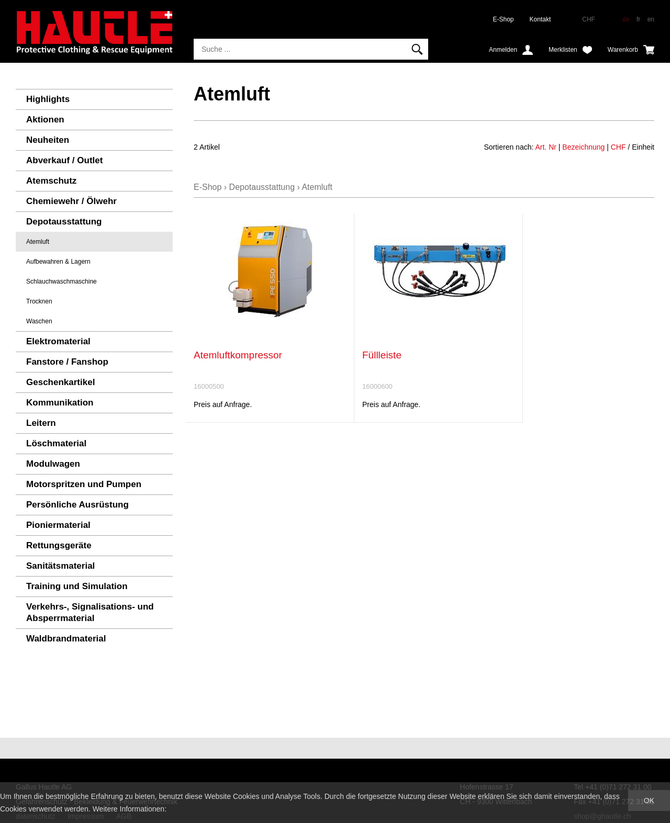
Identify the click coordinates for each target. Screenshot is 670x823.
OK (649, 800)
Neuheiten (47, 140)
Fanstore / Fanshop (67, 362)
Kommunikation (59, 403)
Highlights (48, 99)
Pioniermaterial (58, 525)
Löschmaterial (56, 443)
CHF (618, 147)
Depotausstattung (64, 222)
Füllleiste (381, 355)
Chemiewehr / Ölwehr (71, 201)
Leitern (41, 423)
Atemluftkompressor (238, 355)
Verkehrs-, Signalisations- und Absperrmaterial (90, 612)
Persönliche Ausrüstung (77, 505)
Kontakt (540, 19)
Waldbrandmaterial (66, 639)
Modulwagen (53, 464)
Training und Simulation (77, 586)
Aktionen (45, 120)
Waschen (39, 321)
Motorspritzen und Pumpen (83, 484)
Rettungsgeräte (59, 545)
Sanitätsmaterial (60, 566)
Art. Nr (545, 147)
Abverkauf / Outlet (64, 160)
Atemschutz (51, 181)
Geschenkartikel (60, 382)
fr (638, 19)
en (650, 19)
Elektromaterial (58, 341)
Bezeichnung (583, 147)
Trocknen (39, 301)
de (625, 19)
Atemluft (37, 241)
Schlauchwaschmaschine (61, 281)
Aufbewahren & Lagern (58, 261)
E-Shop (503, 19)
